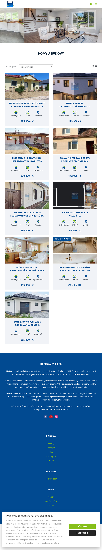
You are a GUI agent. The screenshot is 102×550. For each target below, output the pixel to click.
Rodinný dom (51, 478)
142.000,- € (75, 175)
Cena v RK (75, 285)
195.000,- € (27, 285)
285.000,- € (27, 339)
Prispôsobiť (82, 533)
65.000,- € (75, 230)
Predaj (51, 443)
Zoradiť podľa (11, 66)
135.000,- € (27, 230)
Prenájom (51, 447)
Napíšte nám (51, 501)
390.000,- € (27, 175)
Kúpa (51, 452)
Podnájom (51, 456)
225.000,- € (27, 121)
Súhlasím (82, 526)
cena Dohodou (62, 239)
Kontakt (51, 505)
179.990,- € (75, 121)
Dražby (51, 460)
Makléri (51, 496)
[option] (51, 25)
